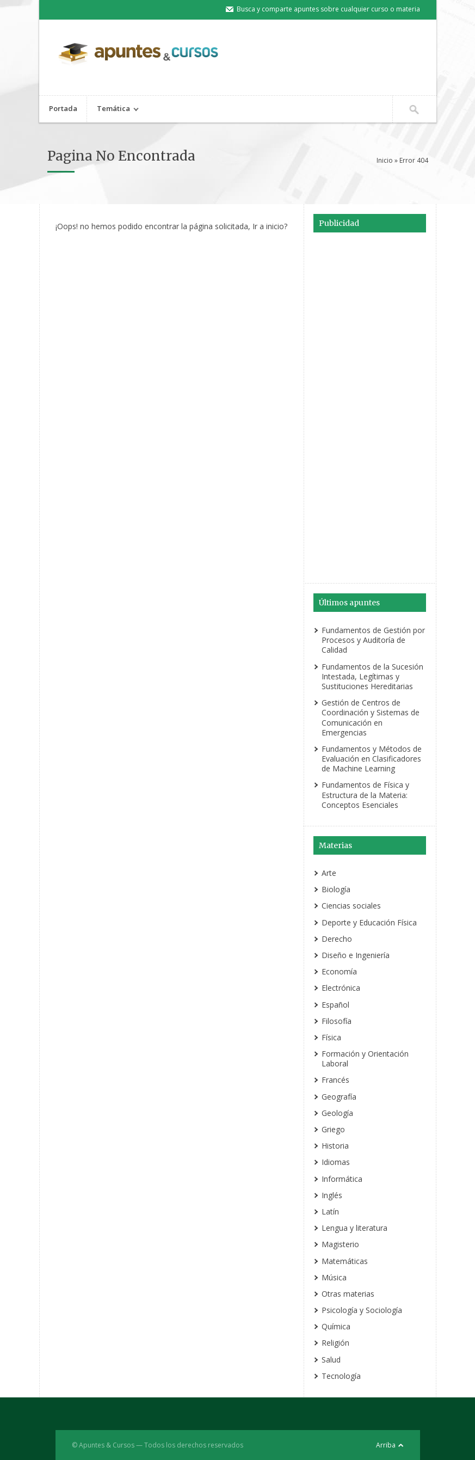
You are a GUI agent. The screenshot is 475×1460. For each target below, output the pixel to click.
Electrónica (341, 988)
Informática (342, 1179)
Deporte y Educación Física (369, 922)
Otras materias (348, 1294)
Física (331, 1037)
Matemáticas (345, 1261)
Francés (335, 1080)
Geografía (339, 1096)
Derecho (337, 939)
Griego (333, 1129)
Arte (329, 873)
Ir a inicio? (269, 226)
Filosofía (336, 1021)
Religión (335, 1343)
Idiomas (336, 1162)
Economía (339, 971)
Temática (113, 109)
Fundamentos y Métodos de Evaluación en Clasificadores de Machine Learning (372, 759)
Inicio (385, 160)
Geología (337, 1113)
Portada (63, 108)
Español (335, 1004)
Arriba (386, 1445)
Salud (331, 1359)
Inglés (332, 1195)
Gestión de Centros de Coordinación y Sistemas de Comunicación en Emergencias (371, 717)
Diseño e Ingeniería (356, 955)
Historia (335, 1145)
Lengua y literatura (354, 1228)
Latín (330, 1211)
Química (336, 1326)
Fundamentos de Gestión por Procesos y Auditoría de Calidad (373, 640)
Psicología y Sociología (362, 1310)
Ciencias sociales (351, 905)
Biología (336, 889)
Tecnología (341, 1376)
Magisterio (340, 1244)
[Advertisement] (370, 409)
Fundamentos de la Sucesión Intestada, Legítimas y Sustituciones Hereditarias (372, 676)
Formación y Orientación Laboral (365, 1058)
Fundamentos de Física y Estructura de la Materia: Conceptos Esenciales (365, 794)
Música (334, 1277)
